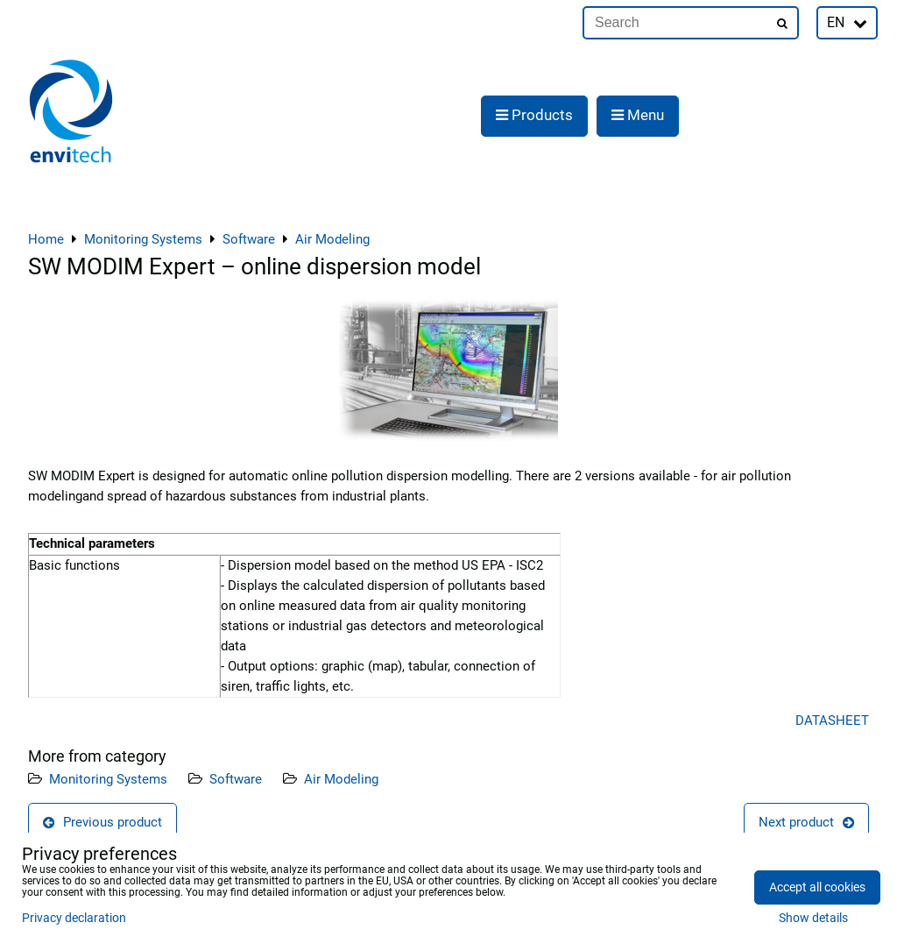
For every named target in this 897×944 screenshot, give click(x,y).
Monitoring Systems (108, 779)
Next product (806, 822)
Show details (813, 919)
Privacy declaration (74, 918)
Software (235, 779)
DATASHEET (832, 720)
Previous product (102, 822)
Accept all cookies (817, 887)
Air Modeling (341, 779)
